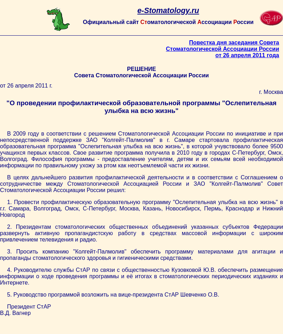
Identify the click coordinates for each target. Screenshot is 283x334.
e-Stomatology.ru (168, 10)
